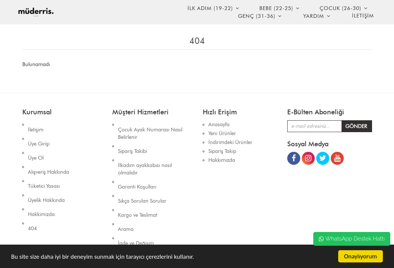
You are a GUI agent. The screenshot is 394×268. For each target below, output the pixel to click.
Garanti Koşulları (137, 166)
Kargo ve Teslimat (137, 184)
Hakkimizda (41, 178)
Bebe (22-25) (276, 8)
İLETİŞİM (363, 16)
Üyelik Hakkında (46, 169)
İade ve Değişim (136, 202)
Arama (126, 193)
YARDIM (313, 16)
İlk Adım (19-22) (210, 8)
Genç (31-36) (256, 16)
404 (32, 187)
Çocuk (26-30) (340, 8)
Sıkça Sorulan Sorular (142, 175)
